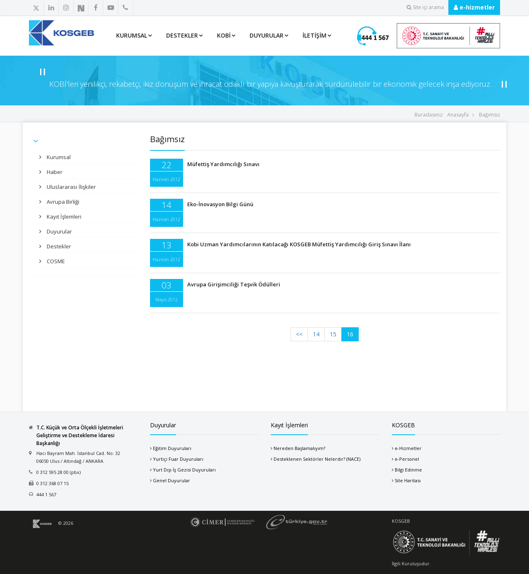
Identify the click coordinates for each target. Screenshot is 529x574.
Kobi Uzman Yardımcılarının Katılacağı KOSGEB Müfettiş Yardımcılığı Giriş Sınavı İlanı (299, 244)
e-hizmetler (474, 7)
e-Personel (407, 459)
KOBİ (224, 35)
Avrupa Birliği (62, 201)
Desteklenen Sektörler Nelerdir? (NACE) (317, 459)
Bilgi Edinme (408, 470)
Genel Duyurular (171, 480)
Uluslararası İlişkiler (70, 187)
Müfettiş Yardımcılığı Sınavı (223, 164)
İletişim (314, 35)
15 (333, 334)
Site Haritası (408, 480)
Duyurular (267, 35)
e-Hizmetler (408, 448)
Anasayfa (458, 114)
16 (350, 334)
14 (316, 334)
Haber (53, 172)
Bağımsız (489, 114)
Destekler (182, 35)
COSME (55, 261)
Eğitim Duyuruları (172, 448)
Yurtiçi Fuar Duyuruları (178, 459)
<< (299, 334)
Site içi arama (425, 7)
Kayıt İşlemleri (63, 216)
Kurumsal (131, 35)
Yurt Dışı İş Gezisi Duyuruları (184, 470)
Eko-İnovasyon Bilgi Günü (220, 204)
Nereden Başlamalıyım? (299, 448)
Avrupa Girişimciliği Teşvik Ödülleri (233, 284)
